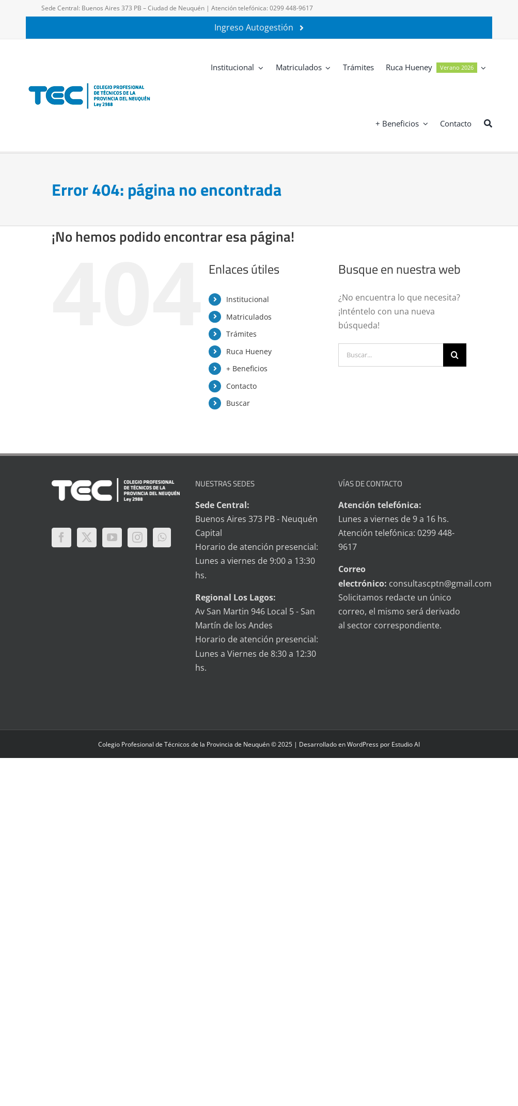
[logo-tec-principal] (90, 84)
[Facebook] (61, 537)
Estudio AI (405, 744)
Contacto (241, 386)
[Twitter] (87, 537)
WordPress (363, 744)
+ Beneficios (247, 368)
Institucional (247, 299)
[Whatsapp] (162, 537)
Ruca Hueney (249, 351)
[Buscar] (488, 123)
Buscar (238, 403)
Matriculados (249, 317)
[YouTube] (112, 537)
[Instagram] (137, 537)
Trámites (241, 334)
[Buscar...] (390, 355)
